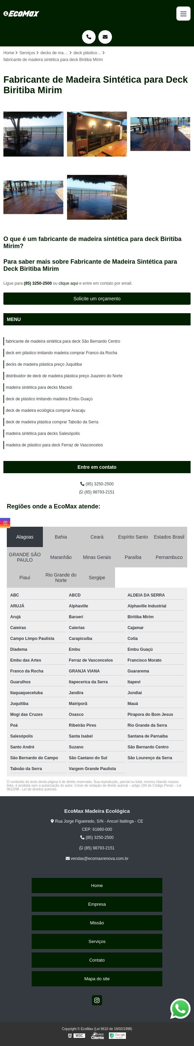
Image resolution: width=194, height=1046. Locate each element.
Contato (97, 960)
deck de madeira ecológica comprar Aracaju (45, 410)
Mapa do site (97, 978)
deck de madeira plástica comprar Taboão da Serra (52, 422)
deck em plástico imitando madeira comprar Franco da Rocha (61, 352)
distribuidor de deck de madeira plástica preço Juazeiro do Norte (64, 376)
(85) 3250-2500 (38, 283)
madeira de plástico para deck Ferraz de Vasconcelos (54, 445)
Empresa (97, 904)
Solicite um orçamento (97, 298)
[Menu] (183, 14)
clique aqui (68, 283)
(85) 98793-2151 (96, 492)
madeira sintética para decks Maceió (39, 387)
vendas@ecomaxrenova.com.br (97, 858)
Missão (97, 922)
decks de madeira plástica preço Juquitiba (44, 364)
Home (97, 885)
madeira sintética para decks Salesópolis (43, 433)
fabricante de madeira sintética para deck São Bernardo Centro (63, 341)
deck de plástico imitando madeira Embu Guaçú (49, 399)
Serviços (97, 941)
